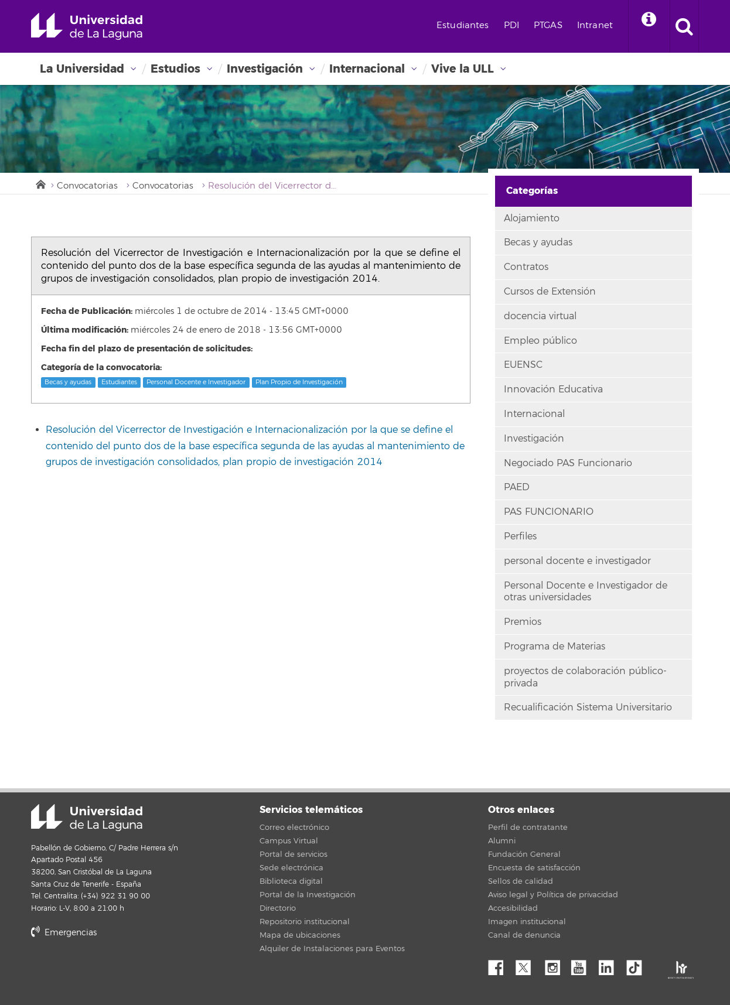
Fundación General (524, 854)
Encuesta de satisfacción (534, 868)
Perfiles (520, 536)
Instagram (555, 964)
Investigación (265, 68)
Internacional (367, 68)
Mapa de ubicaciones (300, 935)
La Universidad (82, 68)
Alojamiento (532, 218)
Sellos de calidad (520, 881)
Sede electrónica (291, 868)
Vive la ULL (462, 68)
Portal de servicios (294, 854)
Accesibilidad (513, 908)
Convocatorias (87, 186)
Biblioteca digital (291, 881)
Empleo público (540, 341)
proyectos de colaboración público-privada (585, 677)
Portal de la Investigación (308, 895)
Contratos (526, 267)
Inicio (40, 183)
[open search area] (684, 26)
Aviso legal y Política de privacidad (553, 895)
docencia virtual (540, 316)
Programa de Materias (554, 646)
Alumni (502, 841)
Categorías (532, 190)
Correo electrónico (294, 827)
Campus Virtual (289, 841)
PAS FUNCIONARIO (548, 512)
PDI (511, 25)
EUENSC (523, 365)
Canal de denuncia (524, 935)
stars (119, 972)
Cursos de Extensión (550, 292)
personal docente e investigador (577, 561)
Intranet (595, 25)
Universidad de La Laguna (86, 26)
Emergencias (64, 933)
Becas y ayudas (68, 382)
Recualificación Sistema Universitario (588, 707)
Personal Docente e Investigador (195, 382)
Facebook (500, 964)
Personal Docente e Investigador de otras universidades (585, 592)
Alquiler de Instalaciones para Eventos (332, 948)
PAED (517, 487)
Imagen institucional (527, 922)
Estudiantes (462, 25)
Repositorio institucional (305, 922)
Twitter (528, 964)
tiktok (638, 964)
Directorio (278, 908)
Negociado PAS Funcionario (568, 463)
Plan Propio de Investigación (299, 382)
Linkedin (610, 964)
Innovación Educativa (553, 389)
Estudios (175, 68)
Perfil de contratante (528, 827)
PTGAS (548, 25)
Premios (522, 622)
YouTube (583, 964)
